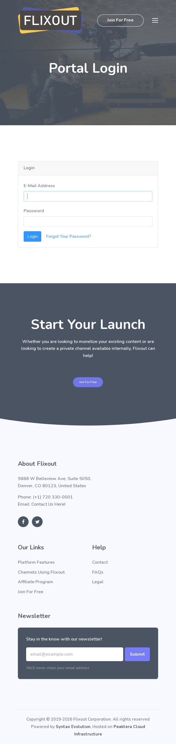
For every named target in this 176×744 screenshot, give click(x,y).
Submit (137, 654)
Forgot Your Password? (68, 236)
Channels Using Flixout (41, 572)
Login (32, 236)
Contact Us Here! (48, 504)
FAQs (97, 572)
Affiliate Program (35, 582)
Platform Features (36, 562)
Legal (97, 582)
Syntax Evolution (73, 726)
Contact (100, 562)
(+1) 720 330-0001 (53, 497)
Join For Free (120, 20)
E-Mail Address (39, 186)
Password (34, 211)
